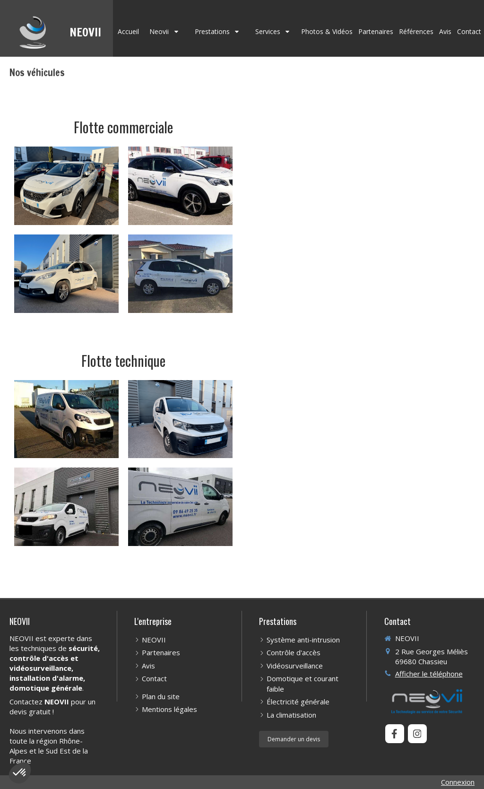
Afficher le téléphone (429, 673)
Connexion (458, 782)
